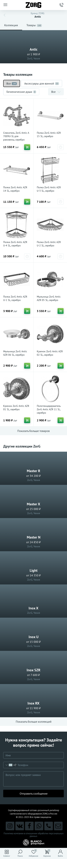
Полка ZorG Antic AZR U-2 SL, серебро (49, 243)
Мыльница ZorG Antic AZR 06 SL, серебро (15, 353)
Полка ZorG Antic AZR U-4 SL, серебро (15, 243)
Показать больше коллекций (33, 721)
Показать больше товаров (33, 431)
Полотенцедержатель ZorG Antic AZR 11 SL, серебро (49, 409)
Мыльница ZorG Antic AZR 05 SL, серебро (49, 298)
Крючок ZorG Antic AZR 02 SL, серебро (50, 353)
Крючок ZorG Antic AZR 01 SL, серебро (16, 407)
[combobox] (9, 765)
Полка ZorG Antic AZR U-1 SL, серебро (15, 298)
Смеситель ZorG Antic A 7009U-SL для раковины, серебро (16, 136)
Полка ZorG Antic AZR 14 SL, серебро (15, 189)
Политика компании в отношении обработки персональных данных (34, 834)
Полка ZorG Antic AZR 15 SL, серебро (49, 134)
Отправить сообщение (34, 793)
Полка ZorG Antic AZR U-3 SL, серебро (49, 189)
